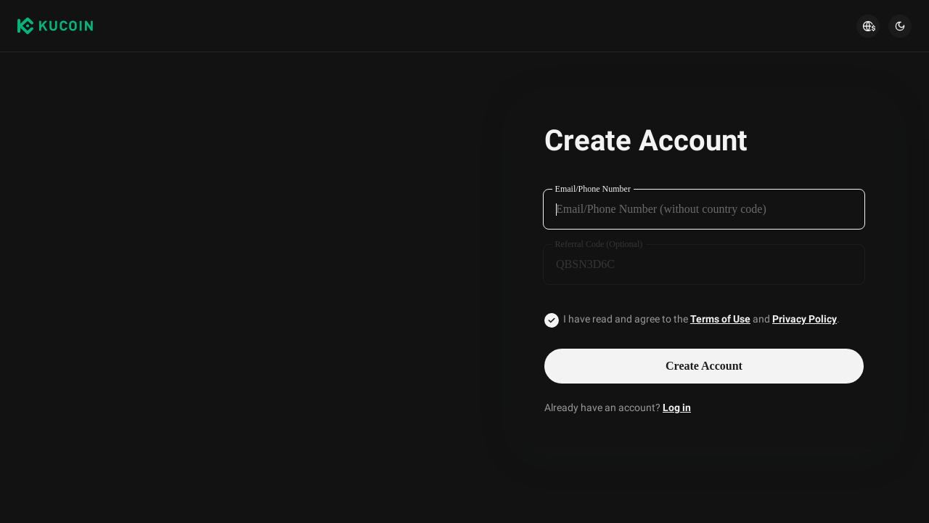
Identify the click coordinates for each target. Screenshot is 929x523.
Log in (677, 407)
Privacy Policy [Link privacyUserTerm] (804, 319)
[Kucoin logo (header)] (55, 26)
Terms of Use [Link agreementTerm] (720, 319)
